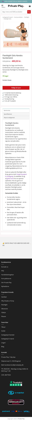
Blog (2, 347)
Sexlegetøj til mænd (8, 17)
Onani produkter (18, 17)
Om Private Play (6, 282)
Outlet (3, 331)
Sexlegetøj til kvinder (8, 335)
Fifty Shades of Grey (7, 301)
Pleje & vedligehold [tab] (9, 117)
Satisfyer (4, 297)
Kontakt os (4, 267)
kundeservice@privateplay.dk (14, 365)
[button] (3, 6)
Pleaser (3, 316)
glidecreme (10, 178)
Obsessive (4, 309)
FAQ (2, 271)
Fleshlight (26, 17)
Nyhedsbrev (5, 286)
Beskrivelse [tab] (7, 110)
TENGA (3, 312)
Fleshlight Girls (7, 19)
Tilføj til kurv (16, 88)
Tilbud (3, 327)
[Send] (29, 11)
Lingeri (3, 343)
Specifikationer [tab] (8, 114)
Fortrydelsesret (6, 278)
